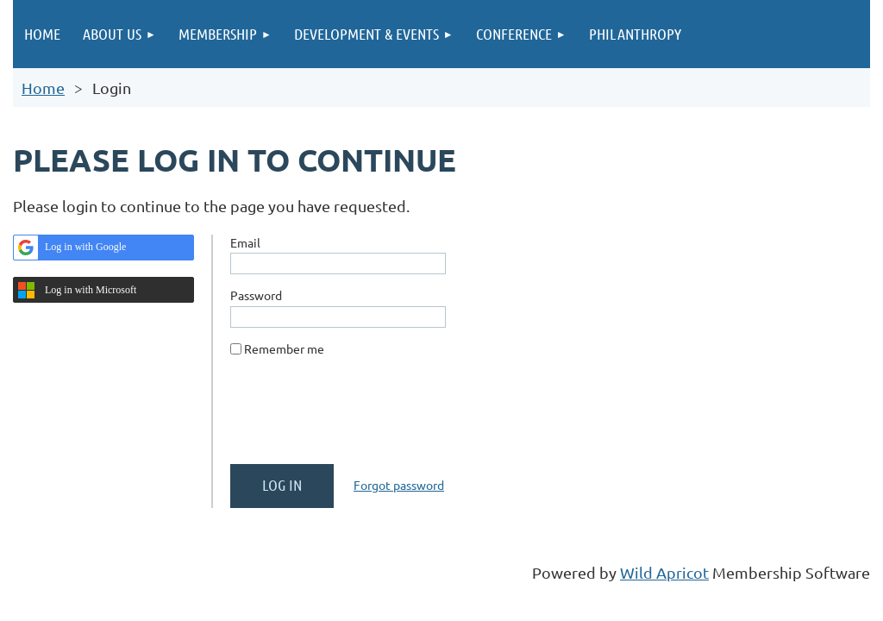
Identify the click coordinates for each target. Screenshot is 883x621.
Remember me (284, 348)
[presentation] (361, 417)
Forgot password (399, 484)
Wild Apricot (664, 572)
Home (43, 87)
